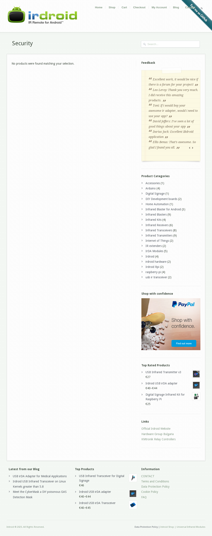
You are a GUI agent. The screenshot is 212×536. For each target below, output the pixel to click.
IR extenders (154, 246)
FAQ (144, 497)
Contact (190, 7)
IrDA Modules (154, 251)
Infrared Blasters (156, 214)
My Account (159, 7)
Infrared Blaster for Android (163, 209)
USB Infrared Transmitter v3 (173, 372)
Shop (112, 7)
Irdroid (150, 256)
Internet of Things (157, 240)
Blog (176, 7)
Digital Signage (155, 193)
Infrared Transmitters (159, 235)
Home (98, 7)
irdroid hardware (156, 261)
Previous (190, 148)
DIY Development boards (161, 199)
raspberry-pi (153, 272)
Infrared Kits (153, 219)
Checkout (139, 7)
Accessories (153, 183)
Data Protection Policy (155, 486)
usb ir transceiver (156, 277)
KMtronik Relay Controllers (158, 439)
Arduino (151, 188)
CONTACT (147, 476)
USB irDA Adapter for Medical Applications (40, 476)
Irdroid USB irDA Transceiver (108, 503)
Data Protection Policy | (147, 527)
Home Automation (157, 204)
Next (193, 148)
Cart (124, 7)
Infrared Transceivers (159, 230)
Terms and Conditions (155, 481)
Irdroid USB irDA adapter (173, 383)
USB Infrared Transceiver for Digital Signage (108, 478)
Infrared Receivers (157, 225)
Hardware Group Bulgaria (157, 434)
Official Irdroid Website (155, 428)
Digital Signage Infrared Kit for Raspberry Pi (173, 396)
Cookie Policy (149, 491)
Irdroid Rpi (152, 267)
